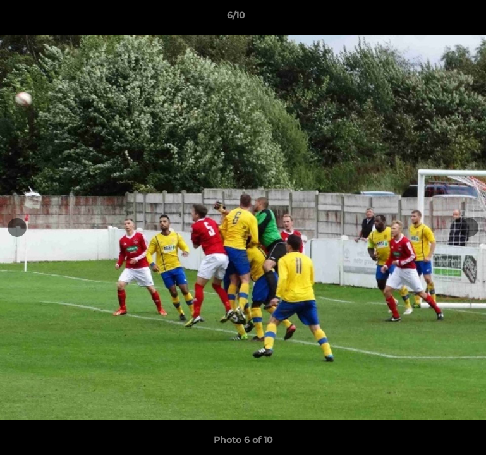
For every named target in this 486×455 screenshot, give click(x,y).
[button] (432, 18)
